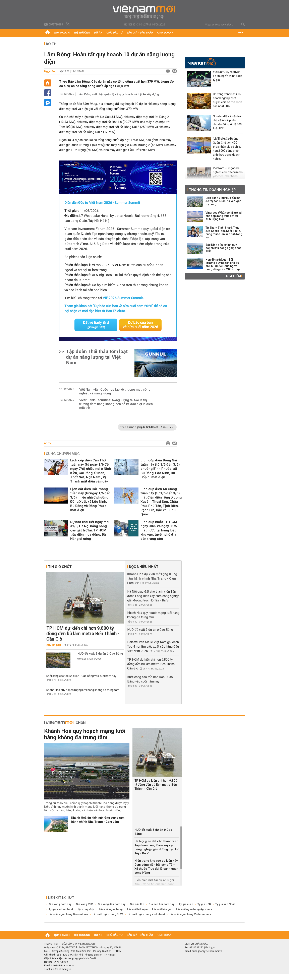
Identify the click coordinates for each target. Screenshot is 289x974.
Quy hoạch (62, 32)
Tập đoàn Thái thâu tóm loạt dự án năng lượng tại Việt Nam (97, 357)
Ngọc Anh (50, 71)
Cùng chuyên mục (63, 454)
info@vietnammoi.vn (62, 965)
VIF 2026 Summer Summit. (123, 298)
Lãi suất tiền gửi (162, 909)
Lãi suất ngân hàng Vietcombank (190, 914)
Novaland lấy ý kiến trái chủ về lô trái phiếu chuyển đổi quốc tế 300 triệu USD (227, 122)
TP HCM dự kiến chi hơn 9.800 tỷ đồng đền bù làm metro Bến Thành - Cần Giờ (82, 634)
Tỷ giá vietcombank (61, 909)
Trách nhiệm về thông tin (57, 969)
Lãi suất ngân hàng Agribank (194, 909)
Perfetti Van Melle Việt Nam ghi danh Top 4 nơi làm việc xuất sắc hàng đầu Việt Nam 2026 (153, 646)
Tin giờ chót (60, 567)
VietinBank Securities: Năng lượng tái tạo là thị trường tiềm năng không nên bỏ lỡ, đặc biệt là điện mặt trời (116, 404)
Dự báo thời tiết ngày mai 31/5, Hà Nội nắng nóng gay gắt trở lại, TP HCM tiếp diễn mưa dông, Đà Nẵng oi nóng (89, 530)
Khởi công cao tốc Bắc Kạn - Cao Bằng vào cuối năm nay (81, 675)
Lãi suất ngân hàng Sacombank (68, 914)
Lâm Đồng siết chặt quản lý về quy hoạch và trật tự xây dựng (118, 94)
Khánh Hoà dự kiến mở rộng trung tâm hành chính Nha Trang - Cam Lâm (152, 578)
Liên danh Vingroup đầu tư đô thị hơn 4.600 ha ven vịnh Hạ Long (223, 201)
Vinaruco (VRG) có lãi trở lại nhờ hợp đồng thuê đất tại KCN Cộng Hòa (224, 216)
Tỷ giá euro (186, 904)
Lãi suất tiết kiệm (137, 909)
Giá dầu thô (137, 904)
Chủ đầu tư (114, 32)
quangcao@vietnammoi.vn (207, 951)
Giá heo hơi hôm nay (161, 904)
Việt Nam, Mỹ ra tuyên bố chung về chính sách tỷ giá (227, 75)
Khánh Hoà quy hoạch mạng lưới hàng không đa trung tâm (82, 690)
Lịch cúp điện (86, 909)
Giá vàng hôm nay (60, 904)
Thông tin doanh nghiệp (212, 190)
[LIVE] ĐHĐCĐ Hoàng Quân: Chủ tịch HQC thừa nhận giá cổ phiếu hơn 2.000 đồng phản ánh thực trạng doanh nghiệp (227, 148)
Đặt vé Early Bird (96, 324)
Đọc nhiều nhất (143, 567)
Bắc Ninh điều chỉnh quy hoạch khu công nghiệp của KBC (223, 248)
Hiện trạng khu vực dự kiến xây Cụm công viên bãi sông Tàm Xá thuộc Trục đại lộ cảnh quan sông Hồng (156, 866)
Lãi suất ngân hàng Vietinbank (146, 914)
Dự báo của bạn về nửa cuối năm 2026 (140, 324)
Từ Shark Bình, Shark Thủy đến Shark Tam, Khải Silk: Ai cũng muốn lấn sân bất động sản (224, 232)
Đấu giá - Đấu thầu (140, 32)
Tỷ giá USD (204, 904)
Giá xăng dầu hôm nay (111, 904)
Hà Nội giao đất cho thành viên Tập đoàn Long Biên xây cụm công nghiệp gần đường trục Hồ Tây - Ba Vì (153, 596)
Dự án (98, 32)
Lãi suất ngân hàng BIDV (108, 914)
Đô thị (52, 44)
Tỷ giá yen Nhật (225, 904)
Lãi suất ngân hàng (111, 909)
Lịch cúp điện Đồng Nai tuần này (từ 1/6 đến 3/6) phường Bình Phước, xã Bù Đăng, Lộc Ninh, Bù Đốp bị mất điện (160, 468)
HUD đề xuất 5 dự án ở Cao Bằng (100, 653)
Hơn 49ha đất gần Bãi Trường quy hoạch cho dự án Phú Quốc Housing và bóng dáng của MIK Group (223, 264)
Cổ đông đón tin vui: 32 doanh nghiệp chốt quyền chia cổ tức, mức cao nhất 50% (227, 100)
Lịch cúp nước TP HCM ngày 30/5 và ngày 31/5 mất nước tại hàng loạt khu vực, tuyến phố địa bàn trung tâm (158, 530)
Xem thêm (234, 276)
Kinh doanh (165, 32)
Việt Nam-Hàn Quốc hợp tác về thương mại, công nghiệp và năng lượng (115, 391)
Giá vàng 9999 (84, 904)
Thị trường (82, 32)
